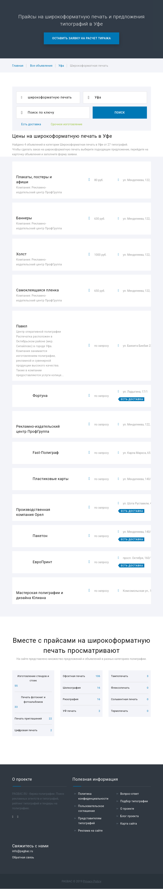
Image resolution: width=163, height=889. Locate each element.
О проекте (127, 808)
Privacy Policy (92, 881)
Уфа (61, 65)
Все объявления (41, 65)
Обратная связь (23, 857)
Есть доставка (31, 124)
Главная (18, 65)
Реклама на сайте (90, 830)
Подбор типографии (134, 801)
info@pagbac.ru (22, 851)
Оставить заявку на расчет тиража (81, 38)
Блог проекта (129, 816)
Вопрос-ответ (129, 794)
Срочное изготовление (66, 124)
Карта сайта (128, 823)
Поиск (120, 113)
